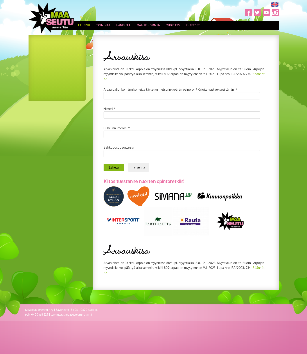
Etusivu (84, 25)
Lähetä (114, 167)
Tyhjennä (138, 167)
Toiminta (103, 25)
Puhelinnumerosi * (117, 128)
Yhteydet (193, 25)
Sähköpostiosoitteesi (119, 147)
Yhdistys (173, 25)
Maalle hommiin (148, 25)
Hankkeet (123, 25)
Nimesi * (110, 109)
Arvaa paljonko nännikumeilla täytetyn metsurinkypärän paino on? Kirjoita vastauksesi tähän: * (170, 89)
